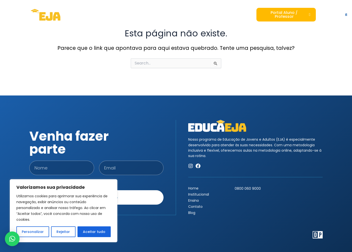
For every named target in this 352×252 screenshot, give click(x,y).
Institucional (198, 194)
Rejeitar (63, 231)
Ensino (193, 200)
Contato (195, 206)
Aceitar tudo (94, 231)
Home (193, 188)
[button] (12, 238)
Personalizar (33, 231)
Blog (191, 212)
